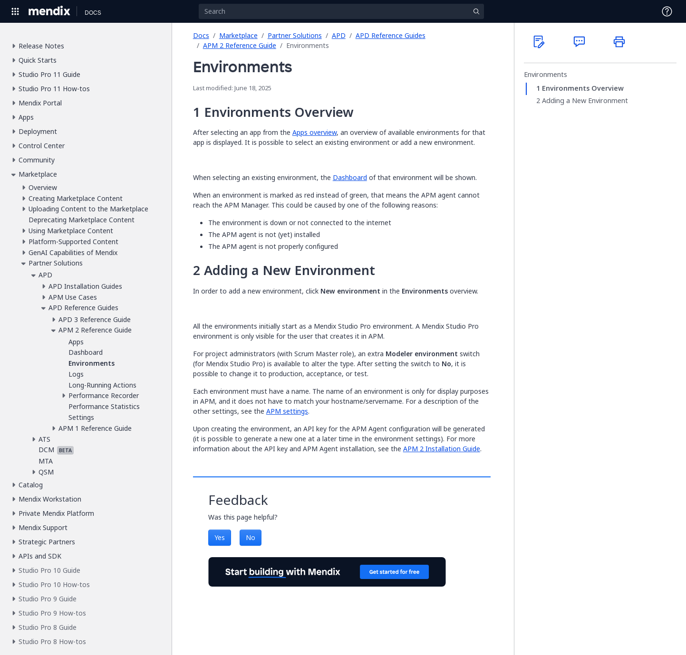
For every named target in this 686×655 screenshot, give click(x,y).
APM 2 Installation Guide (441, 449)
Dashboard (350, 177)
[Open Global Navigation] (15, 11)
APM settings (287, 411)
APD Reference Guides (390, 35)
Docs (201, 35)
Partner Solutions (295, 35)
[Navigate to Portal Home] (50, 11)
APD (339, 35)
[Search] (341, 11)
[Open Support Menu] (667, 11)
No (250, 537)
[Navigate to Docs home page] (93, 11)
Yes (219, 537)
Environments (545, 74)
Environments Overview (583, 88)
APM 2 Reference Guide (239, 45)
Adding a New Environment (585, 100)
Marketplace (238, 35)
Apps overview (314, 132)
